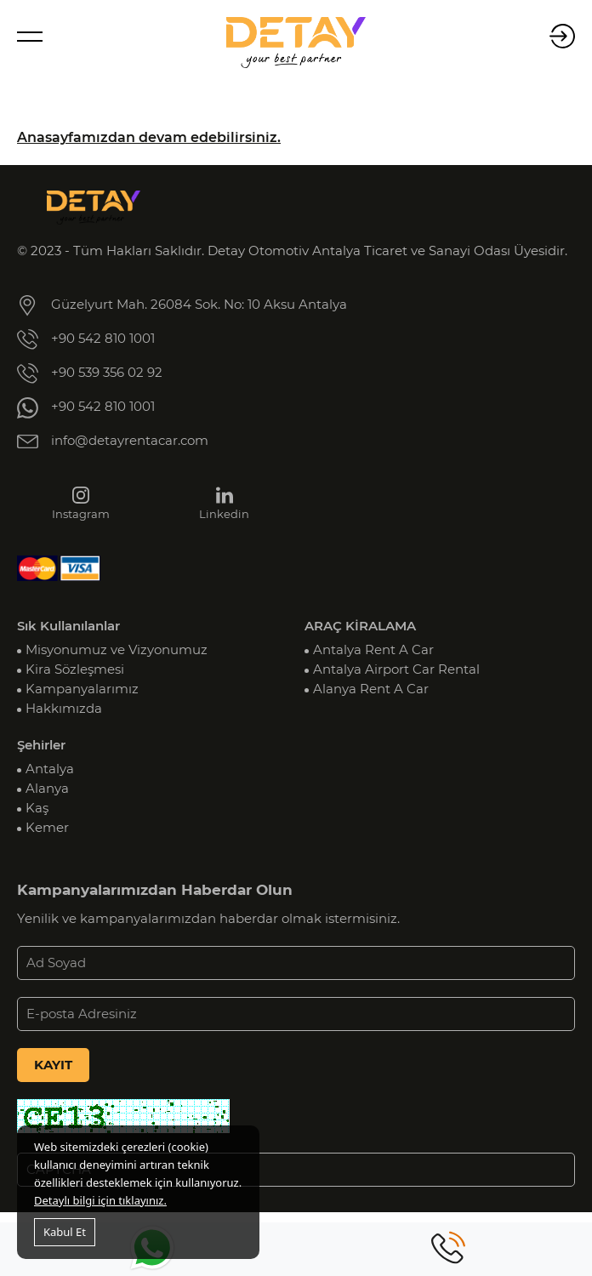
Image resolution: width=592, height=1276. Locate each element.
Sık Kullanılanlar (68, 626)
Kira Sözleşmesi (75, 669)
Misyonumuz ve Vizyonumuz (117, 650)
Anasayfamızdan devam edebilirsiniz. (149, 137)
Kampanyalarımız (82, 689)
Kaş (37, 808)
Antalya (50, 769)
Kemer (47, 827)
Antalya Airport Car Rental (396, 669)
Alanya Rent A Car (371, 689)
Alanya (47, 788)
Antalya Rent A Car (373, 650)
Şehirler (41, 745)
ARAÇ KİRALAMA (360, 626)
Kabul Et (64, 1231)
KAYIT (53, 1065)
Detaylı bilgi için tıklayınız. (100, 1200)
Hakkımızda (64, 708)
